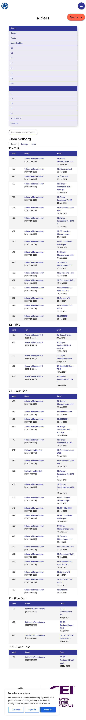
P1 (12, 68)
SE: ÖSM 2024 (62, 176)
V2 (12, 114)
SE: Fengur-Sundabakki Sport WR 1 (65, 221)
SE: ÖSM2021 (62, 316)
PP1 (12, 83)
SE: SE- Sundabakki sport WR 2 (66, 625)
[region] (32, 702)
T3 (12, 98)
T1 (12, 88)
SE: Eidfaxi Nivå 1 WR (65, 273)
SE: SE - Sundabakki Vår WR (66, 612)
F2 (12, 63)
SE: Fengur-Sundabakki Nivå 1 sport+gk (64, 187)
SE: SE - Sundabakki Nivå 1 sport (67, 660)
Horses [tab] (13, 33)
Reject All (32, 710)
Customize (16, 710)
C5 (12, 53)
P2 (12, 73)
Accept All (48, 710)
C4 (12, 48)
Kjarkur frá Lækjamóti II (34, 335)
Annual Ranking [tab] (17, 43)
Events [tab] (13, 38)
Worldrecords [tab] (16, 118)
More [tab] (34, 144)
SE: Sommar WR (63, 298)
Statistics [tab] (14, 123)
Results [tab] (13, 144)
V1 (12, 108)
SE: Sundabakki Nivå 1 (65, 280)
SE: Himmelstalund (64, 169)
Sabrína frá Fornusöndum (34, 159)
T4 (12, 103)
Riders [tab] (13, 28)
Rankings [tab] (24, 144)
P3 (12, 78)
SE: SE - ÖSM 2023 (64, 508)
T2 (12, 93)
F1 (12, 58)
